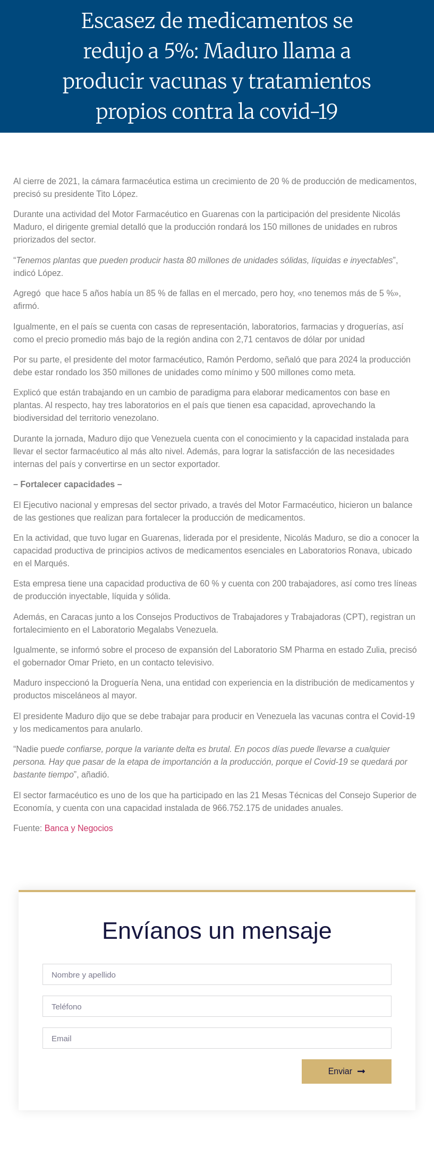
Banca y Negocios (79, 828)
